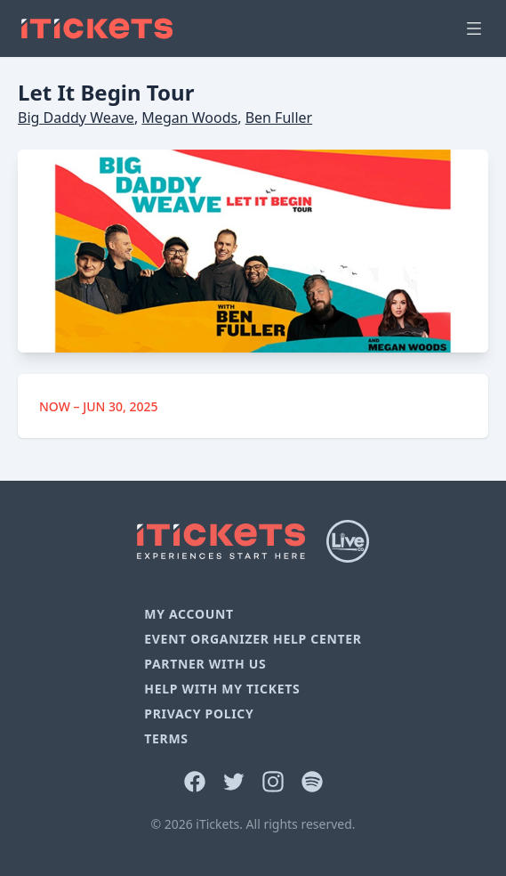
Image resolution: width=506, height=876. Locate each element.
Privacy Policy (198, 713)
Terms (166, 738)
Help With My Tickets (222, 688)
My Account (189, 613)
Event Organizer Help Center (252, 638)
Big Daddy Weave (76, 117)
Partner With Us (205, 663)
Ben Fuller (279, 117)
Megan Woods (189, 117)
